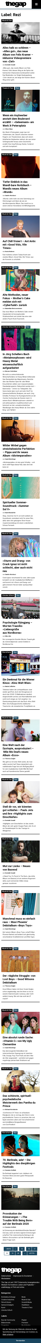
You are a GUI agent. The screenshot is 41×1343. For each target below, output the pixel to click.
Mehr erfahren (8, 1334)
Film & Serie (6, 652)
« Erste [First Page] (8, 1249)
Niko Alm (8, 636)
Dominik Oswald (10, 65)
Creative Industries (7, 1299)
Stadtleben (25, 1305)
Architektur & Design (8, 1297)
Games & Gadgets (7, 1305)
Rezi (17, 88)
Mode (24, 1297)
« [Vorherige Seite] (15, 1249)
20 (18, 1253)
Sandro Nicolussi (10, 195)
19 (12, 1253)
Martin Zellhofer (10, 686)
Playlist (24, 1320)
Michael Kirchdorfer (11, 1109)
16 (29, 1249)
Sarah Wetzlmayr (10, 459)
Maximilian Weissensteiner (13, 308)
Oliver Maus (9, 129)
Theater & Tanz (7, 88)
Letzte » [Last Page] (32, 1253)
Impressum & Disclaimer (22, 1276)
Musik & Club (7, 20)
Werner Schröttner (11, 371)
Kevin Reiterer (9, 251)
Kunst (3, 1307)
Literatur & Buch (8, 327)
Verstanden (20, 1341)
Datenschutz (6, 1276)
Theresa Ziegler (10, 758)
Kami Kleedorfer (10, 512)
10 (22, 1249)
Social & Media (27, 1302)
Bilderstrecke (5, 1322)
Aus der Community (8, 1320)
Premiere (25, 1322)
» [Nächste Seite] (24, 1253)
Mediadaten (5, 1278)
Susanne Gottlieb (10, 1170)
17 (34, 1249)
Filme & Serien (6, 1302)
